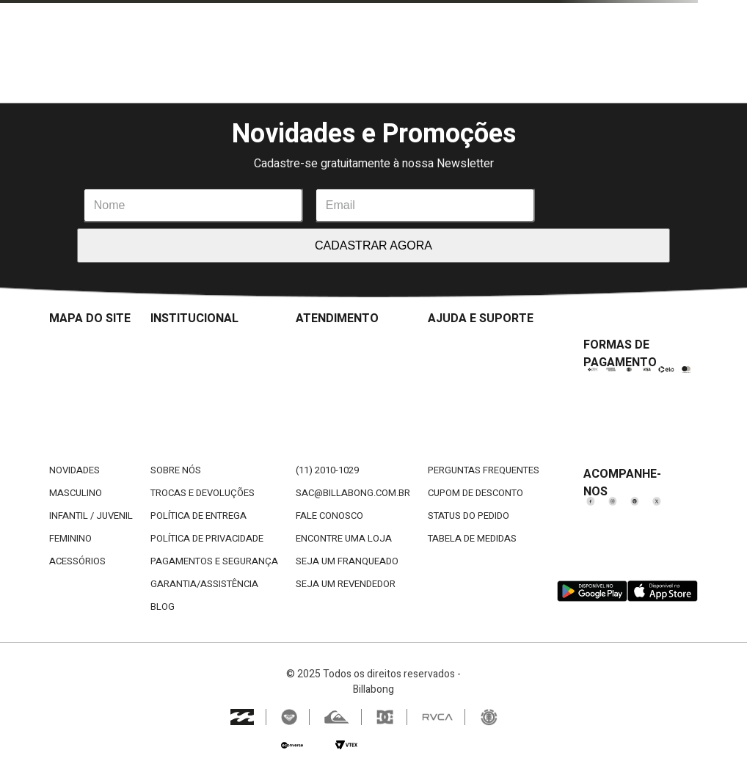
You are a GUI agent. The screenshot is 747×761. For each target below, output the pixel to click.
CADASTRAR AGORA (373, 245)
